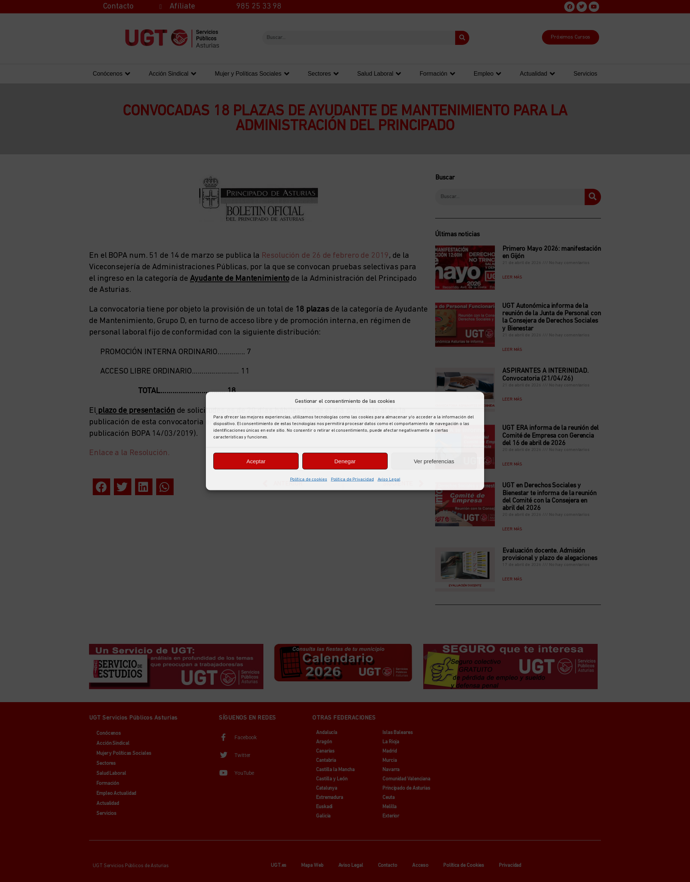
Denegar (345, 461)
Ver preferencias (434, 461)
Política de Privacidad (352, 479)
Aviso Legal (389, 479)
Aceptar (256, 461)
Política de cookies (308, 479)
